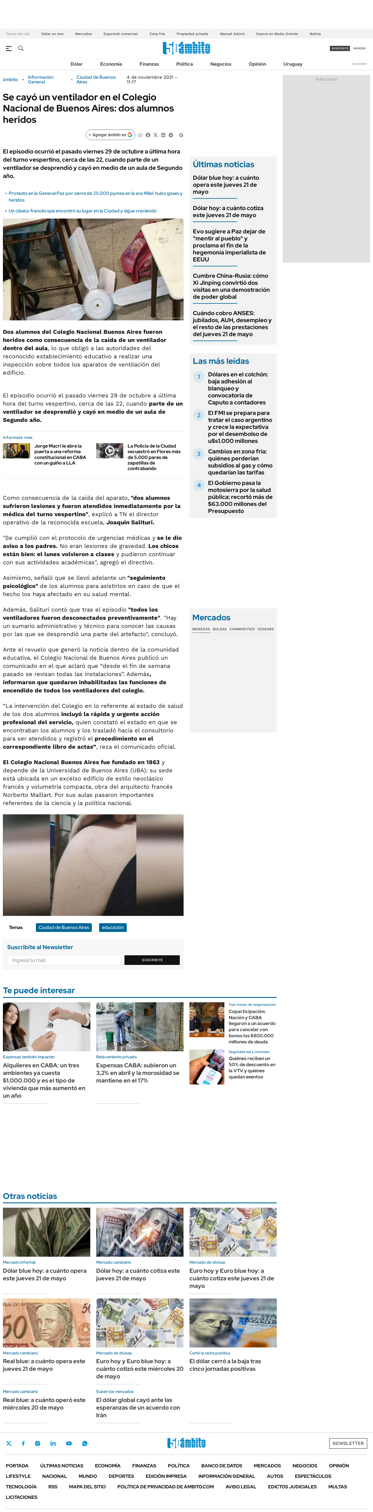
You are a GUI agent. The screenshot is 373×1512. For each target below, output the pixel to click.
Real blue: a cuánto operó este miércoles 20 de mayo (44, 1403)
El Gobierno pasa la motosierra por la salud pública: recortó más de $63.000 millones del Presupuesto (240, 497)
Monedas (201, 629)
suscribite (340, 48)
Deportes (121, 1476)
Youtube (69, 1443)
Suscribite (152, 960)
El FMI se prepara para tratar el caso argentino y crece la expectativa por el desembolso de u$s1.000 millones (240, 427)
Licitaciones (21, 1497)
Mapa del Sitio (87, 1487)
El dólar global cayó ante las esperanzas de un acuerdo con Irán (138, 1407)
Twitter (9, 1443)
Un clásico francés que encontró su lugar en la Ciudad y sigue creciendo (83, 211)
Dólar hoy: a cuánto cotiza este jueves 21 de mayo (228, 211)
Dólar (77, 64)
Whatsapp (84, 1443)
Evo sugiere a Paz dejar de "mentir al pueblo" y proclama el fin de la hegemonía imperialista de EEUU (229, 245)
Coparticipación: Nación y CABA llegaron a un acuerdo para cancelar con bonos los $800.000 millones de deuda (252, 1026)
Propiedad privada (192, 34)
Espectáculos (313, 1476)
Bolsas (220, 629)
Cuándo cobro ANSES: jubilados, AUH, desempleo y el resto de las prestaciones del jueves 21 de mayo (232, 323)
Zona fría (157, 34)
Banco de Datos (221, 1466)
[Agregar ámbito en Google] (110, 135)
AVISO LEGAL (241, 1487)
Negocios (220, 64)
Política (184, 64)
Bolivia (315, 34)
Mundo (88, 1476)
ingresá (359, 48)
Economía (111, 64)
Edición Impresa (166, 1476)
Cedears (265, 629)
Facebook (23, 1443)
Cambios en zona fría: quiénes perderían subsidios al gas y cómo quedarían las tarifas (240, 462)
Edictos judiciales (292, 1487)
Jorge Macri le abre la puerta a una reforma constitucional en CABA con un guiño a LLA (60, 454)
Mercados (83, 34)
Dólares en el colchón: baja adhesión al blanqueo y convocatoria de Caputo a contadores (238, 388)
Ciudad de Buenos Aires (96, 79)
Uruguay (293, 64)
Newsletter (359, 63)
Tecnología (21, 1487)
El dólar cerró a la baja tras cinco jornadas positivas (225, 1365)
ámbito (10, 79)
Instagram (37, 1443)
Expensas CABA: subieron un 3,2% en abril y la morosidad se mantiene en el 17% (138, 1072)
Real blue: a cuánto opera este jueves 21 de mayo (44, 1365)
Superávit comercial (120, 34)
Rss (52, 1487)
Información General (41, 79)
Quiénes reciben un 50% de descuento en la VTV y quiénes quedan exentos (252, 1067)
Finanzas (149, 64)
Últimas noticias (61, 1466)
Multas (337, 1487)
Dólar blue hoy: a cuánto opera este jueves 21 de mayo (226, 184)
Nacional (54, 1476)
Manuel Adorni (232, 34)
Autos (275, 1476)
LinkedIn (53, 1443)
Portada (17, 1466)
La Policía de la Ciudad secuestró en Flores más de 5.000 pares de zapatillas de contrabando (154, 457)
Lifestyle (18, 1476)
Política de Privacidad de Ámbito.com (165, 1487)
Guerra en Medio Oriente (277, 34)
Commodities (242, 629)
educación (113, 927)
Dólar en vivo (52, 34)
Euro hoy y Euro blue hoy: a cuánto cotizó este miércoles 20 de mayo (140, 1368)
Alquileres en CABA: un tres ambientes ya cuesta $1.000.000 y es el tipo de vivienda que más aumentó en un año (44, 1080)
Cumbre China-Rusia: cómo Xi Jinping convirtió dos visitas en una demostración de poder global (231, 286)
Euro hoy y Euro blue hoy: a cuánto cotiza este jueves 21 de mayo (231, 1278)
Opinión (257, 64)
